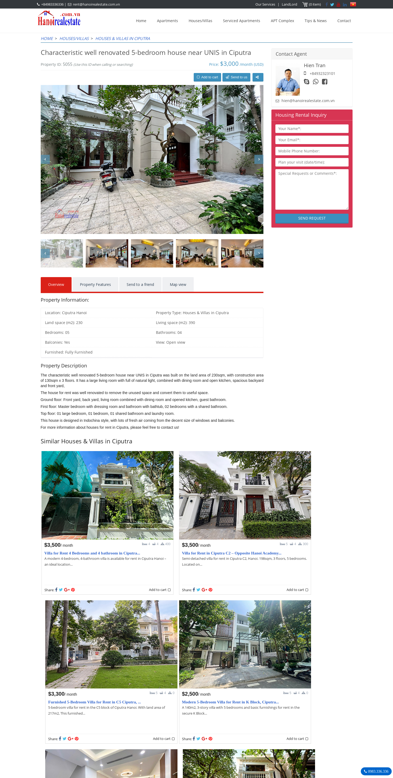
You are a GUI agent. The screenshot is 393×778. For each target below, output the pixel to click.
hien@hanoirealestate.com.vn (308, 100)
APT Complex (282, 20)
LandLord (289, 4)
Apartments (167, 20)
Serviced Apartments (241, 20)
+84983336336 (52, 4)
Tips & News (316, 20)
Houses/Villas (200, 20)
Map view (178, 284)
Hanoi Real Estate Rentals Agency (287, 713)
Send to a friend (140, 284)
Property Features (95, 284)
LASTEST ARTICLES (85, 714)
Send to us (236, 77)
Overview (56, 284)
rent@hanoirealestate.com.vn (96, 4)
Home (141, 20)
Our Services (265, 4)
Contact (344, 20)
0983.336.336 (377, 771)
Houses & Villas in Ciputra (122, 38)
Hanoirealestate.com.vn (275, 746)
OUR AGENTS (168, 714)
